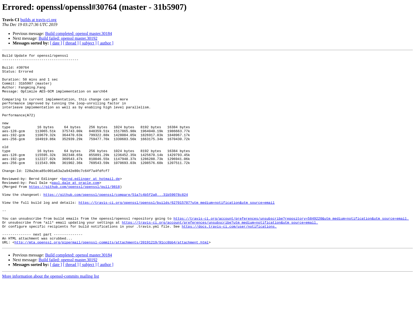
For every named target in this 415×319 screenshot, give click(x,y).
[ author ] (106, 43)
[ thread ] (71, 43)
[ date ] (56, 43)
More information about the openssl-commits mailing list (50, 314)
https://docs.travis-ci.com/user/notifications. (229, 261)
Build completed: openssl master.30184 (78, 33)
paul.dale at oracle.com (75, 208)
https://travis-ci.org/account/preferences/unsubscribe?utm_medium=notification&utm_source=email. (220, 256)
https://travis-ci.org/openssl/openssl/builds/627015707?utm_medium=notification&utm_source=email (177, 232)
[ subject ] (88, 43)
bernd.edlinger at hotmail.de (91, 204)
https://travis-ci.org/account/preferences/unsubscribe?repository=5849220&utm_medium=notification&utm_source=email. (291, 251)
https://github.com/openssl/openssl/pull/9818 (74, 213)
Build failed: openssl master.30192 (68, 38)
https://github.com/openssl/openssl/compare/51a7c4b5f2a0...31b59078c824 (115, 223)
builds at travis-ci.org (38, 19)
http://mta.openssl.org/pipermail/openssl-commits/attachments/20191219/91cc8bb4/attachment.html (112, 280)
